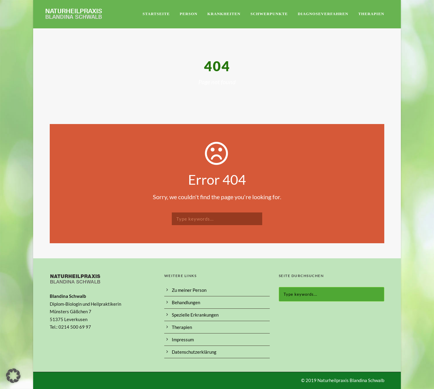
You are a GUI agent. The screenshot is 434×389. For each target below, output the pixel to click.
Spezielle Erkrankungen (195, 314)
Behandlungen (186, 302)
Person (188, 13)
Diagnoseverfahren (323, 13)
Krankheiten (224, 13)
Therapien (371, 13)
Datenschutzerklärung (194, 352)
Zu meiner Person (189, 290)
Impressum (183, 339)
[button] (13, 375)
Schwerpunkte (269, 13)
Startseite (156, 13)
